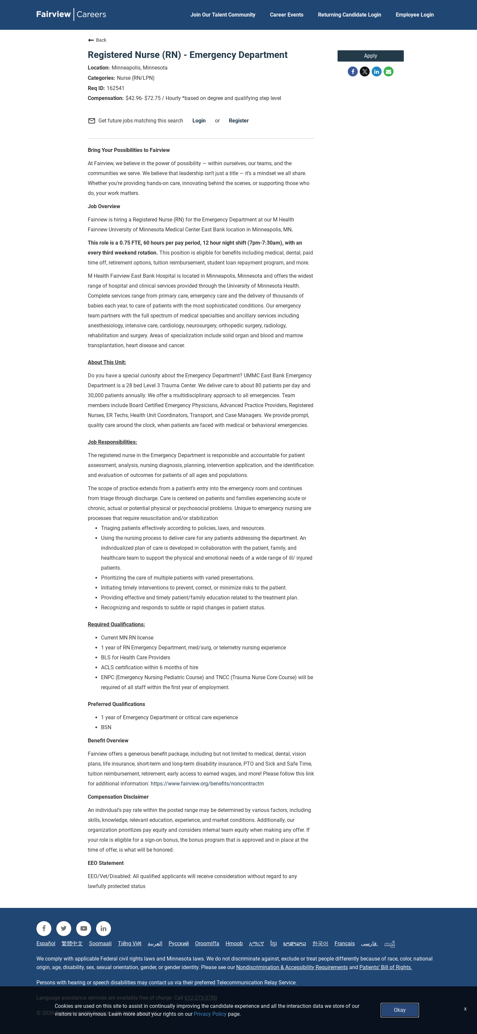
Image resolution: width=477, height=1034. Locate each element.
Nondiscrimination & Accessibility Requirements (292, 967)
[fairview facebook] (43, 928)
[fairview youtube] (83, 928)
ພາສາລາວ (294, 943)
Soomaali (100, 943)
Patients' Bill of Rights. (385, 967)
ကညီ (389, 943)
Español (45, 943)
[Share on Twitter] (365, 71)
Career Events (286, 15)
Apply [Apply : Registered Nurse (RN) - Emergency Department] (370, 56)
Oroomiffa (207, 943)
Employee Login (415, 15)
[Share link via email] (389, 71)
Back (97, 40)
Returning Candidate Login (349, 15)
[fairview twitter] (63, 928)
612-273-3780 (201, 998)
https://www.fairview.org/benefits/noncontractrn (207, 783)
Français (345, 943)
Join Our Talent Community (222, 15)
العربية (155, 943)
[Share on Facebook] (353, 71)
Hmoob (234, 943)
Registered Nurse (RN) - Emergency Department (188, 54)
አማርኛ (256, 943)
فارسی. (369, 943)
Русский (179, 943)
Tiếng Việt (129, 943)
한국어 (320, 943)
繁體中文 (72, 943)
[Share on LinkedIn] (377, 71)
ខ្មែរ (273, 943)
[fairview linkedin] (103, 928)
